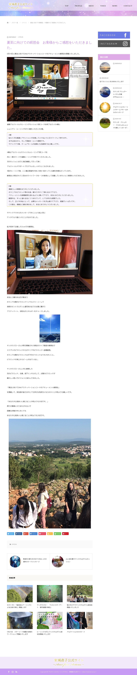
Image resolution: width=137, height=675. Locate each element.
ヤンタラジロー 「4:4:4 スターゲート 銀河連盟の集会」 (49, 606)
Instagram (12, 671)
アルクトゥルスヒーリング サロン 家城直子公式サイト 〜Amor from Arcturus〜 (72, 672)
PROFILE (78, 6)
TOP (66, 6)
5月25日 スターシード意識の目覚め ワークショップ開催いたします (20, 633)
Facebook (8, 671)
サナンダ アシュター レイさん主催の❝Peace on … (120, 94)
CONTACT (128, 6)
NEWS (114, 6)
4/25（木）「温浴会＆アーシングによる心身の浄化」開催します (19, 606)
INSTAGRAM (109, 43)
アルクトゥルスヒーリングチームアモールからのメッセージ (120, 109)
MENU (91, 6)
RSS (16, 671)
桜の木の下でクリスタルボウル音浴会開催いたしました (79, 606)
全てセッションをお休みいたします (112, 82)
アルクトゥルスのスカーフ (76, 632)
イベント (20, 37)
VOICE (103, 6)
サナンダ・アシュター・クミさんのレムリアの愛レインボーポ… (120, 125)
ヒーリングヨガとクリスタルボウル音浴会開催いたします (49, 633)
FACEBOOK (108, 35)
